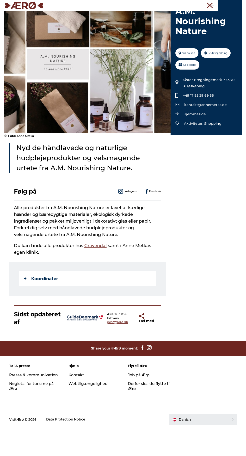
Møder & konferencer (181, 4)
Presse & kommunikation (34, 402)
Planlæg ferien (123, 20)
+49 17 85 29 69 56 (198, 123)
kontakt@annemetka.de (205, 132)
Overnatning (68, 15)
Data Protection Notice (66, 446)
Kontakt (77, 402)
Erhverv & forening (214, 4)
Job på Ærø (139, 402)
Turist (157, 4)
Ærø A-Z (181, 15)
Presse (236, 4)
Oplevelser (125, 15)
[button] (126, 345)
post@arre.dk (108, 349)
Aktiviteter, (194, 151)
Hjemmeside (194, 141)
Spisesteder (97, 15)
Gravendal (96, 272)
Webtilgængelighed (88, 411)
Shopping (212, 151)
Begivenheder (154, 15)
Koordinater (41, 305)
